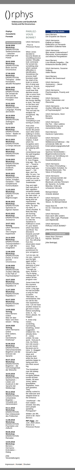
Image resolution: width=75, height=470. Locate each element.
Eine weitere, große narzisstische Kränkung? (11, 337)
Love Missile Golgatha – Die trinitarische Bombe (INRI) (57, 63)
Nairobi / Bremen (52, 239)
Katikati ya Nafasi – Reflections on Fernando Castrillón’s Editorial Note (56, 44)
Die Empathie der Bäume (56, 37)
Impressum (9, 464)
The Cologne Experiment (11, 233)
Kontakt (19, 464)
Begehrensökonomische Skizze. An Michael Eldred (56, 201)
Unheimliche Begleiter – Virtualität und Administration (11, 401)
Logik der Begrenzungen (12, 197)
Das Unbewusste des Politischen (13, 415)
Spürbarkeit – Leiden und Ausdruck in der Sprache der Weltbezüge (12, 384)
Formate (9, 37)
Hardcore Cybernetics (54, 134)
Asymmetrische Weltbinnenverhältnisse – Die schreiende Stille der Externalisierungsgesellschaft (57, 143)
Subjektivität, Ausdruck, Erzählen (11, 168)
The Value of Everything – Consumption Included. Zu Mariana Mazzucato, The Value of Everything (56, 169)
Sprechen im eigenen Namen (12, 209)
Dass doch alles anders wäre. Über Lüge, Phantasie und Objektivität (57, 218)
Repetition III (11, 286)
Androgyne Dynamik (10, 123)
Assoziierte (11, 34)
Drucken (27, 464)
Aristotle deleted (52, 194)
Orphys (9, 31)
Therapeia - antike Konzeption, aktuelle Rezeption (13, 82)
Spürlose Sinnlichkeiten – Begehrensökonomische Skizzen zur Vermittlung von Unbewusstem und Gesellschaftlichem (57, 156)
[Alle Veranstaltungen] (12, 457)
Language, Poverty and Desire (13, 111)
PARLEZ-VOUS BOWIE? (56, 226)
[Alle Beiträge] (51, 230)
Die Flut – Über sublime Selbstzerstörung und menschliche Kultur (55, 126)
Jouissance (10, 220)
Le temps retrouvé (13, 146)
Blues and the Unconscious (11, 69)
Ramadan (10, 438)
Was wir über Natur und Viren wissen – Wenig (12, 320)
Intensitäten (10, 156)
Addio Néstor (51, 72)
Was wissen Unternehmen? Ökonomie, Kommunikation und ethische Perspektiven (57, 54)
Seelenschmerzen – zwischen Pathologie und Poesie (13, 55)
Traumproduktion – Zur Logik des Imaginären (13, 246)
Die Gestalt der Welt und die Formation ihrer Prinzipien (12, 97)
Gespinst (49, 118)
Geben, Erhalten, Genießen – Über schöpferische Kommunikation (13, 183)
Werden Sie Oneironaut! (55, 78)
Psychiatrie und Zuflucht (12, 427)
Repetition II (11, 296)
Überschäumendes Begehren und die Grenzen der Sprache (13, 353)
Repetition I (10, 306)
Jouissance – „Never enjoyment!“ (54, 85)
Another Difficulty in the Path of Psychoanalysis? (12, 274)
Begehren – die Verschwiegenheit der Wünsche (13, 368)
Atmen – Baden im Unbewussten (13, 135)
